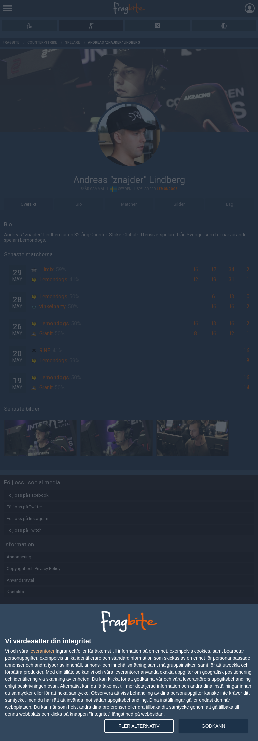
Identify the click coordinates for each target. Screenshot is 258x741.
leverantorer (42, 651)
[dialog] (129, 672)
